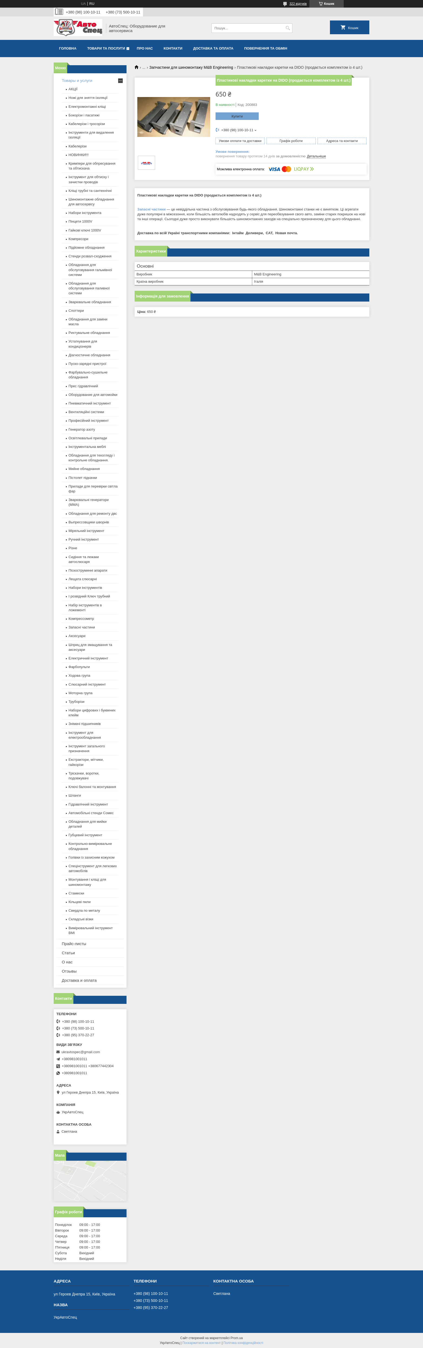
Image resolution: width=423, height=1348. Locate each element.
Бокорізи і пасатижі (84, 115)
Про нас (145, 48)
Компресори (78, 239)
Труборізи (76, 702)
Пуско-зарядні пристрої (87, 364)
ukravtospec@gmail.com (81, 1052)
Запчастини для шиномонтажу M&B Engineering (191, 67)
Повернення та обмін (265, 48)
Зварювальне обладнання (90, 302)
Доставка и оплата (79, 980)
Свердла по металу (84, 910)
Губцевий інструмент (85, 835)
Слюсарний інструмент (87, 684)
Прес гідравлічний (83, 386)
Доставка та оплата (213, 48)
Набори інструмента (85, 213)
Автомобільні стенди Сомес (91, 813)
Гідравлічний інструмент (88, 804)
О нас (67, 962)
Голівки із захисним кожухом (92, 857)
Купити (237, 116)
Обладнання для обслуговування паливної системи (89, 288)
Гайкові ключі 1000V (85, 230)
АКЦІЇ (73, 89)
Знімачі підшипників (85, 724)
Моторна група (81, 693)
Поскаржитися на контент (201, 1343)
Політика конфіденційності (243, 1343)
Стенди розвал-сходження (90, 256)
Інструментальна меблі (87, 447)
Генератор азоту (82, 429)
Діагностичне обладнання (89, 355)
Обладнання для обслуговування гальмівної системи (90, 269)
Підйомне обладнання (87, 248)
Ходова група (79, 675)
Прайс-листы (74, 943)
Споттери (76, 311)
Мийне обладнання (84, 469)
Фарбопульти (79, 667)
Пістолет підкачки (83, 478)
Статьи (68, 952)
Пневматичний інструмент (90, 403)
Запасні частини (151, 209)
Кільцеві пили (80, 902)
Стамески (76, 893)
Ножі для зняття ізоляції (88, 98)
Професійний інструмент (89, 421)
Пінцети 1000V (80, 221)
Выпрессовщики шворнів (89, 522)
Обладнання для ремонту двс (93, 513)
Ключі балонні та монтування (92, 787)
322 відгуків (298, 4)
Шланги (75, 795)
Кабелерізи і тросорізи (87, 124)
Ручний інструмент (84, 539)
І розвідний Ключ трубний (89, 596)
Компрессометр (81, 619)
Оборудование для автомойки (93, 395)
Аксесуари (77, 636)
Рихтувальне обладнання (89, 333)
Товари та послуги (106, 48)
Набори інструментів (85, 588)
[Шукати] (287, 28)
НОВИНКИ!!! (79, 155)
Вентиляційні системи (86, 412)
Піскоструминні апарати (88, 570)
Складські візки (81, 919)
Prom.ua (237, 1338)
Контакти (173, 48)
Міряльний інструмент (86, 531)
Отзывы (69, 971)
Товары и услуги (77, 80)
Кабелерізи (78, 146)
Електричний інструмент (88, 658)
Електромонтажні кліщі (87, 107)
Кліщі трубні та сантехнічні (90, 191)
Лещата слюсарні (83, 579)
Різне (73, 548)
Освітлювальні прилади (88, 438)
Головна (67, 48)
